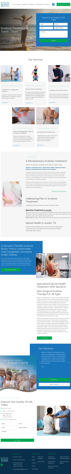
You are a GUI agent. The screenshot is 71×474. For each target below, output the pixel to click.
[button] (40, 362)
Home (13, 4)
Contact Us (47, 4)
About (18, 4)
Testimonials (39, 4)
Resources (31, 4)
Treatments (25, 4)
